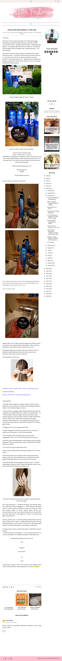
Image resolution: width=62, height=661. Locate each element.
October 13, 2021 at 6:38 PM (11, 622)
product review (28, 32)
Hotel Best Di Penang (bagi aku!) (53, 211)
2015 (47, 281)
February (50, 263)
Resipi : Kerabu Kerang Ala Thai (52, 165)
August (50, 248)
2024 (47, 181)
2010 (47, 293)
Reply (4, 631)
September (51, 245)
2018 (47, 273)
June (49, 253)
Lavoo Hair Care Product (17, 32)
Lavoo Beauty (22, 551)
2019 (47, 271)
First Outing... (51, 242)
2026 (47, 176)
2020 (47, 268)
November (50, 193)
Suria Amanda (9, 620)
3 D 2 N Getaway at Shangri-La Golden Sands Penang (52, 216)
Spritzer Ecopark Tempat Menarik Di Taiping (52, 203)
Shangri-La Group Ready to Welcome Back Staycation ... (52, 238)
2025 (47, 178)
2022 (47, 186)
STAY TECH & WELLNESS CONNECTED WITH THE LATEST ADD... (53, 232)
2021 (47, 188)
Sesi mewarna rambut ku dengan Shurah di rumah (52, 129)
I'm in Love (6, 32)
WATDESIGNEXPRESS (55, 658)
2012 (47, 288)
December (50, 190)
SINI (22, 542)
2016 (47, 278)
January (50, 265)
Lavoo (22, 561)
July (49, 250)
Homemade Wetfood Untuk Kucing (53, 198)
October (50, 195)
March (49, 260)
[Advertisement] (52, 76)
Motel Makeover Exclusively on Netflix (51, 222)
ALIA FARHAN (43, 658)
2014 (47, 283)
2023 (47, 183)
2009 (47, 296)
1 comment (38, 586)
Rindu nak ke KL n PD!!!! (52, 207)
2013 (47, 286)
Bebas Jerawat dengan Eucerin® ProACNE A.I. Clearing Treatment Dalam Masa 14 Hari (52, 146)
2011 (47, 291)
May (49, 255)
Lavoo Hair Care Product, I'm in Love (21, 30)
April (49, 258)
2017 (47, 276)
